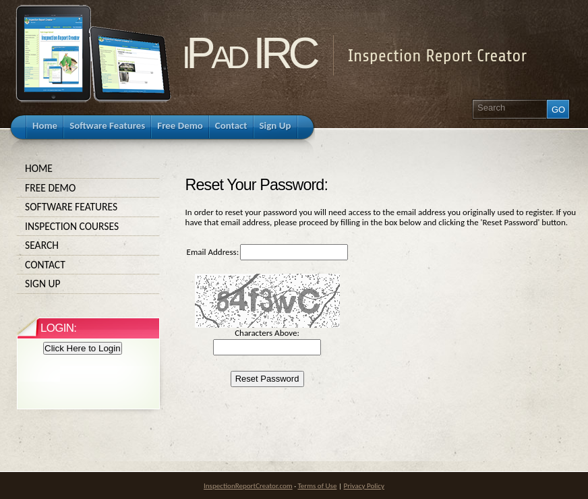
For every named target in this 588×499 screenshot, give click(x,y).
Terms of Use (316, 485)
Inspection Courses (88, 226)
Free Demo (88, 188)
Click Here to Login (83, 348)
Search (88, 245)
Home (88, 168)
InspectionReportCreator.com (248, 485)
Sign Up (88, 284)
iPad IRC (249, 53)
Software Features (88, 207)
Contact (88, 265)
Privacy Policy (364, 485)
